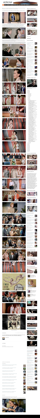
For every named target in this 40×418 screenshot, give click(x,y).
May (28, 98)
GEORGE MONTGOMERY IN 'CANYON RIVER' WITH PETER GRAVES (32, 122)
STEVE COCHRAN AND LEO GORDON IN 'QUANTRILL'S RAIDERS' (32, 117)
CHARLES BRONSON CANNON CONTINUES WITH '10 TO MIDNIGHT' (30, 43)
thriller (12, 335)
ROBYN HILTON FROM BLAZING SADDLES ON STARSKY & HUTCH (9, 388)
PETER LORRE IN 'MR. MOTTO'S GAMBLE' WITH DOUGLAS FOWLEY (33, 276)
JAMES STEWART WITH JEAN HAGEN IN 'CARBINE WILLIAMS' (32, 112)
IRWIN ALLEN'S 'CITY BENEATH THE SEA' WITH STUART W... (32, 113)
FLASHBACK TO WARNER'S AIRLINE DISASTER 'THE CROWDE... (32, 128)
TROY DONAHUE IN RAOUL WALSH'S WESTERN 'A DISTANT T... (32, 118)
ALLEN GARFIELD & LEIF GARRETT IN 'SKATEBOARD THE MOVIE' (9, 367)
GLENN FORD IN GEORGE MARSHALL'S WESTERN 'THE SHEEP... (32, 108)
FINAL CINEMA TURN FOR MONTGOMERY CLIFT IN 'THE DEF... (32, 109)
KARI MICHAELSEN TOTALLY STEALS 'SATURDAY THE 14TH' (8, 370)
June (28, 97)
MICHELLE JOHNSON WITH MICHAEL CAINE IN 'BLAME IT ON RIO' (30, 67)
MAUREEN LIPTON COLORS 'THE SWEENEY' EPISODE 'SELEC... (31, 102)
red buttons (5, 335)
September (29, 95)
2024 (28, 91)
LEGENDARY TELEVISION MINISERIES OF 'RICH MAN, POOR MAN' (30, 375)
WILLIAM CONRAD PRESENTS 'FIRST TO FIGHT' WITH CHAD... (32, 137)
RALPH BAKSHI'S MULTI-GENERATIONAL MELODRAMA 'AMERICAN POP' (30, 246)
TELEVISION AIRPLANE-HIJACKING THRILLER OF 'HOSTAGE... (32, 132)
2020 (28, 144)
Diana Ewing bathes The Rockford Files (32, 287)
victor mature (15, 335)
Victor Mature (23, 26)
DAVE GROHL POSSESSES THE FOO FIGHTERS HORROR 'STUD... (32, 104)
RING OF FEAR (10, 24)
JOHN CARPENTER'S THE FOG (30, 229)
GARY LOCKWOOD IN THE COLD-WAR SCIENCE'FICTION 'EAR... (32, 133)
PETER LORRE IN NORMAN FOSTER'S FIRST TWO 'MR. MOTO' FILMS (30, 63)
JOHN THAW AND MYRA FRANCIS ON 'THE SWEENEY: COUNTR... (32, 100)
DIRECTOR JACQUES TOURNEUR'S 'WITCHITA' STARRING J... (32, 121)
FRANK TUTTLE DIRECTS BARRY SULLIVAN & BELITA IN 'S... (31, 127)
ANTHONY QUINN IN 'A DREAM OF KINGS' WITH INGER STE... (31, 130)
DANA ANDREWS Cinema (30, 294)
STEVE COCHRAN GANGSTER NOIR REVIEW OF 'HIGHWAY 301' (32, 111)
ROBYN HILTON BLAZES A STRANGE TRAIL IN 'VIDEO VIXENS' (8, 382)
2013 (28, 149)
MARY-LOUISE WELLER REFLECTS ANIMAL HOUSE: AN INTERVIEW (9, 376)
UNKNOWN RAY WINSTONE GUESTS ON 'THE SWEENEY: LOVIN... (32, 103)
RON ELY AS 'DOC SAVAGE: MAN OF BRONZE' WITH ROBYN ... (32, 123)
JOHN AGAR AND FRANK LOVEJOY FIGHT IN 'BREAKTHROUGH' (32, 140)
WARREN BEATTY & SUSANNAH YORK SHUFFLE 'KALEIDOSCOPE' (32, 138)
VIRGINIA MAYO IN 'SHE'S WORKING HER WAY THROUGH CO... (32, 114)
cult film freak (7, 2)
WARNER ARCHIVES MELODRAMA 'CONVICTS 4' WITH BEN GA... (31, 141)
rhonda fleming (9, 335)
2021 (28, 143)
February (29, 142)
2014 (28, 148)
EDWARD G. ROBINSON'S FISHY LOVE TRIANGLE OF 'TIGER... (32, 135)
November (29, 94)
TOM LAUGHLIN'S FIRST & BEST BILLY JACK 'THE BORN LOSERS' (9, 391)
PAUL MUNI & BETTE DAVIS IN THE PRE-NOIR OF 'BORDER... (32, 131)
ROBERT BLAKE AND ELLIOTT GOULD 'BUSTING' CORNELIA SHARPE (9, 373)
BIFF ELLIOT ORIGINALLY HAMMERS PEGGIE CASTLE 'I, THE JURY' (30, 226)
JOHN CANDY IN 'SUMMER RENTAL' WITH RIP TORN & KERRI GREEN (9, 379)
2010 (28, 151)
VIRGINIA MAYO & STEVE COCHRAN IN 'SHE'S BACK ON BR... (32, 116)
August (29, 96)
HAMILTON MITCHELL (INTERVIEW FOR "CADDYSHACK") (8, 385)
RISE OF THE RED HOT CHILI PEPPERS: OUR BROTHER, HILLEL (33, 291)
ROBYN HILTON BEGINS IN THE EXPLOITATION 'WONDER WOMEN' (9, 364)
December (29, 93)
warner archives (19, 335)
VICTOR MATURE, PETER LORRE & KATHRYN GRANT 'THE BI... (31, 119)
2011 (28, 150)
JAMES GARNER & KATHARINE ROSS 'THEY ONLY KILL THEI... (32, 124)
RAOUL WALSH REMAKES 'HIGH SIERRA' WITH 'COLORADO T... (32, 126)
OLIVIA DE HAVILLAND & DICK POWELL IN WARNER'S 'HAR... (32, 136)
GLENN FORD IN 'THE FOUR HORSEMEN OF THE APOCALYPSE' (32, 105)
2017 (28, 146)
